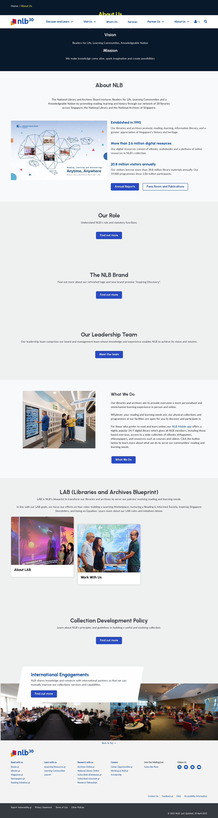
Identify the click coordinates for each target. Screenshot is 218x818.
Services (132, 22)
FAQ (179, 796)
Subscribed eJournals (88, 778)
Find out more (109, 235)
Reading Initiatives (20, 782)
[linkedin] (180, 769)
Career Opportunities (121, 766)
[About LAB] (42, 547)
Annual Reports (125, 186)
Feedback (167, 796)
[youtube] (200, 769)
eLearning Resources (54, 766)
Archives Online (86, 766)
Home (14, 6)
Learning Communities (54, 770)
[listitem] (17, 763)
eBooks (15, 770)
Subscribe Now (151, 766)
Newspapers (18, 778)
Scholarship (116, 774)
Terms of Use (62, 807)
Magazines (17, 774)
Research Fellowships (87, 782)
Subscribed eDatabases (89, 774)
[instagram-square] (193, 769)
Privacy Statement (43, 807)
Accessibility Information (195, 796)
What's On (111, 22)
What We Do (123, 459)
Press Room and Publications (165, 186)
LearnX (47, 774)
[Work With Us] (109, 554)
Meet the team (109, 354)
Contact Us (153, 796)
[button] (197, 22)
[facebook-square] (187, 769)
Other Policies (77, 807)
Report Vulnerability (21, 807)
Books (15, 766)
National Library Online (88, 770)
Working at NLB (119, 770)
